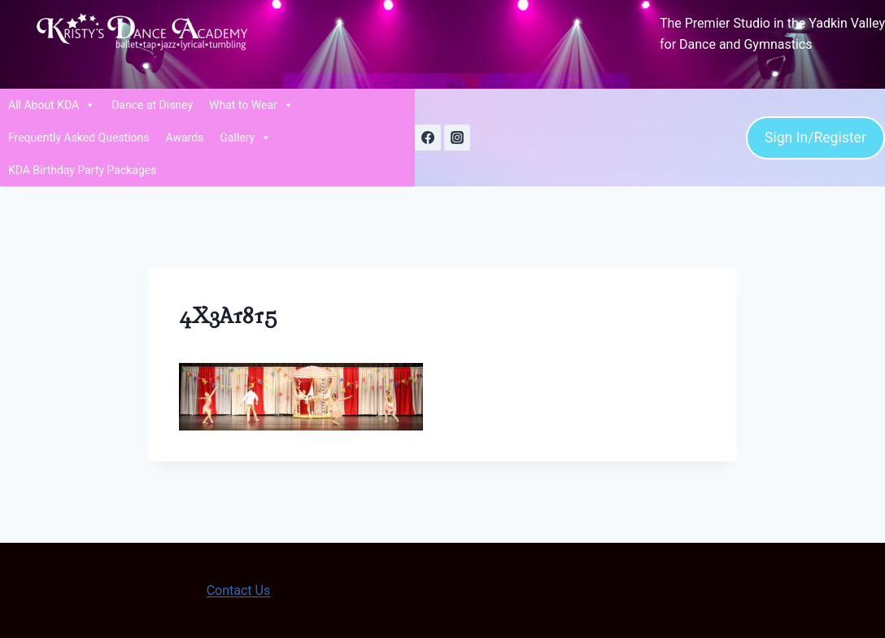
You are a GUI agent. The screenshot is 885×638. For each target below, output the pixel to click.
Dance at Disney (152, 104)
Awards (185, 137)
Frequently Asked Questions (79, 137)
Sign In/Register (815, 137)
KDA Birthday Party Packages (82, 170)
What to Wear (251, 105)
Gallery (245, 137)
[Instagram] (457, 138)
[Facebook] (428, 138)
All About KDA (51, 105)
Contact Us (239, 590)
